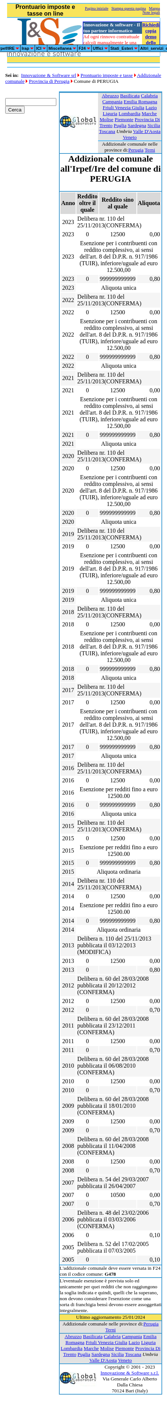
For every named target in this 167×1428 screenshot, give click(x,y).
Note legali (151, 12)
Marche (149, 113)
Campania (112, 101)
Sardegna (136, 125)
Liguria (110, 113)
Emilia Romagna (140, 101)
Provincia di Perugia (49, 81)
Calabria (149, 95)
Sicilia (153, 125)
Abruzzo (110, 95)
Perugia (136, 150)
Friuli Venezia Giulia (123, 107)
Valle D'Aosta (147, 131)
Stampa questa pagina (128, 8)
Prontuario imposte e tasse (107, 75)
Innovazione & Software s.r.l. (130, 1373)
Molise (106, 119)
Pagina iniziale (96, 8)
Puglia (120, 125)
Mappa (154, 8)
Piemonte (124, 119)
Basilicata (130, 95)
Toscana (107, 131)
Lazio (151, 107)
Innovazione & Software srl (48, 75)
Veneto (130, 137)
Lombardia (129, 113)
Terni (150, 150)
